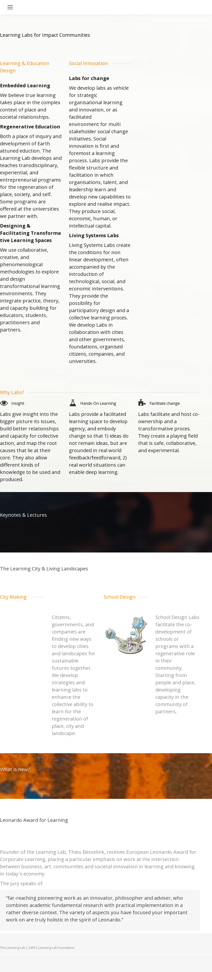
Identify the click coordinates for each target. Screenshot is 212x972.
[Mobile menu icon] (10, 7)
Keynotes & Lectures (23, 515)
